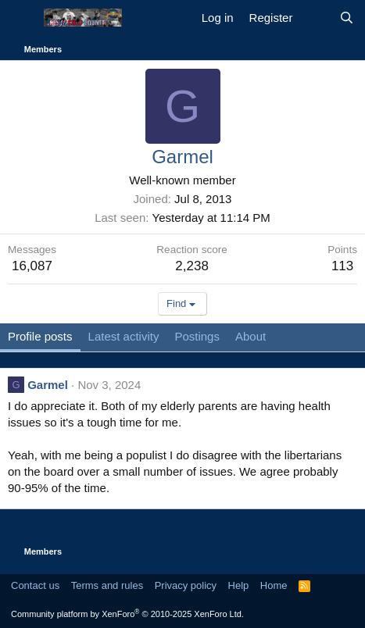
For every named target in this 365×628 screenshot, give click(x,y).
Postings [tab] (197, 336)
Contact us (35, 585)
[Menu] (21, 18)
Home (274, 585)
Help (238, 585)
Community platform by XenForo (127, 614)
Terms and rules (107, 585)
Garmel (47, 384)
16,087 (32, 266)
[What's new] (315, 17)
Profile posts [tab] (40, 336)
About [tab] (250, 336)
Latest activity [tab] (123, 336)
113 (342, 266)
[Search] (346, 17)
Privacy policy (185, 585)
